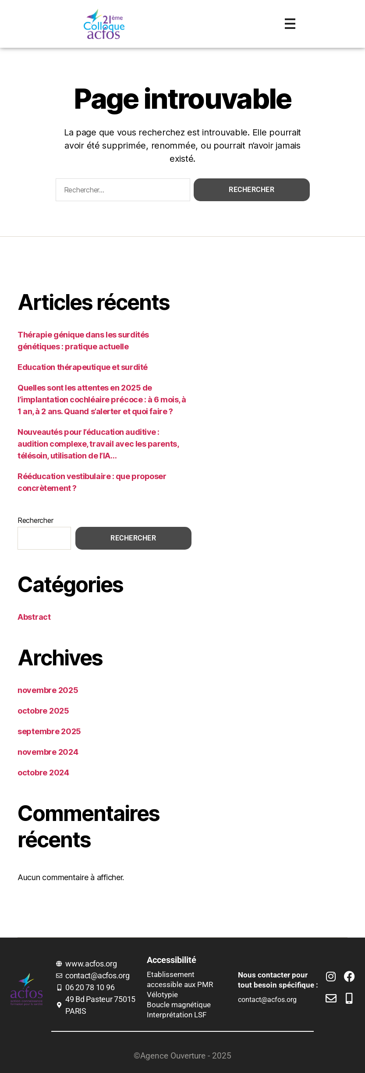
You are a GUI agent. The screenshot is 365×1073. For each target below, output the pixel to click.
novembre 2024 (48, 752)
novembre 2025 (48, 690)
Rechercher (35, 520)
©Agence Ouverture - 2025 (182, 1056)
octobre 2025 (43, 710)
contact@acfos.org (267, 999)
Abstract (34, 617)
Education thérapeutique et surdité (83, 367)
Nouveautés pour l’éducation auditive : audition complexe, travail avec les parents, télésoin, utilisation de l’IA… (98, 443)
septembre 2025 (49, 731)
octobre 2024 (43, 772)
